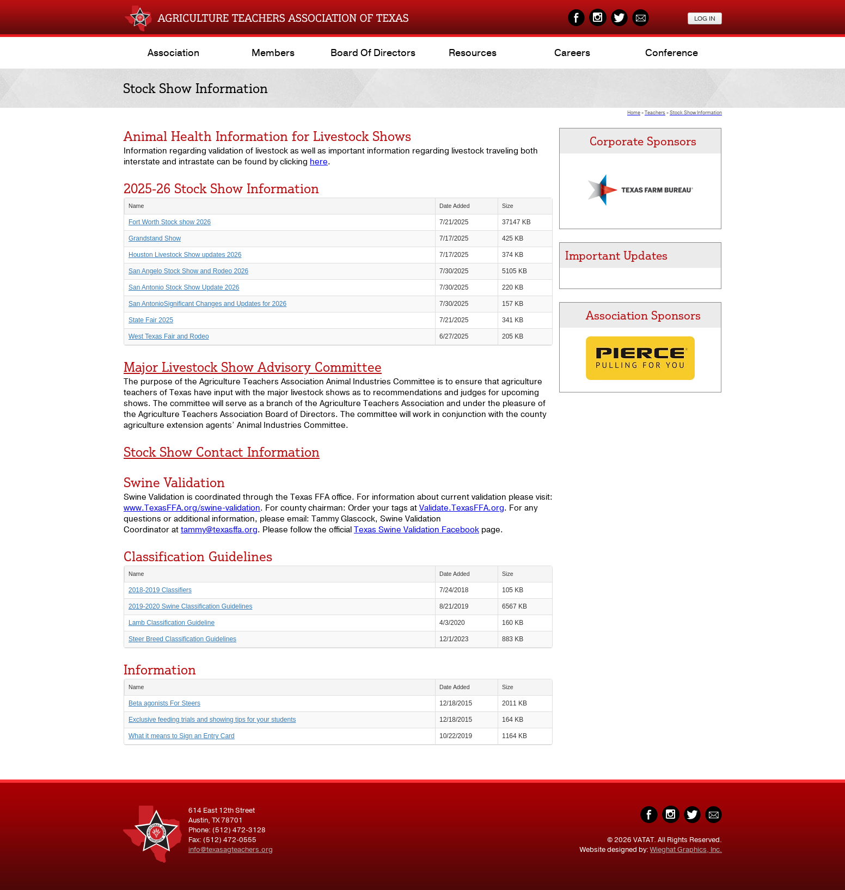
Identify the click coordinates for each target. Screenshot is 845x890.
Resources (473, 52)
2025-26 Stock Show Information (221, 188)
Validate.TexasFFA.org (461, 507)
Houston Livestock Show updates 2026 (184, 255)
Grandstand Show (154, 238)
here (319, 161)
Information (160, 669)
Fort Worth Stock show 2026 (169, 222)
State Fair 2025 (150, 320)
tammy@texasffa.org (219, 529)
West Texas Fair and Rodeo (168, 336)
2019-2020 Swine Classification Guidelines (190, 606)
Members (273, 52)
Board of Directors (372, 52)
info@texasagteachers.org (230, 850)
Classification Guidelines (198, 556)
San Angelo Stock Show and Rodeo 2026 (188, 271)
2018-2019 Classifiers (160, 590)
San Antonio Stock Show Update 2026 (183, 287)
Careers (572, 52)
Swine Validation (174, 482)
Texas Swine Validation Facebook (416, 529)
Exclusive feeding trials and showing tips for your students (212, 719)
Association (173, 52)
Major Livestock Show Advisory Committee (253, 367)
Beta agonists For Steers (164, 703)
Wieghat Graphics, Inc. (686, 850)
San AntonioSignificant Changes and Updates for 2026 (207, 304)
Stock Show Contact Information (222, 452)
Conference (671, 52)
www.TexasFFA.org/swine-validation (192, 507)
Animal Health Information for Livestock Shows (267, 136)
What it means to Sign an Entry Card (181, 736)
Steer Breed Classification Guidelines (182, 639)
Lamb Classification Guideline (171, 623)
